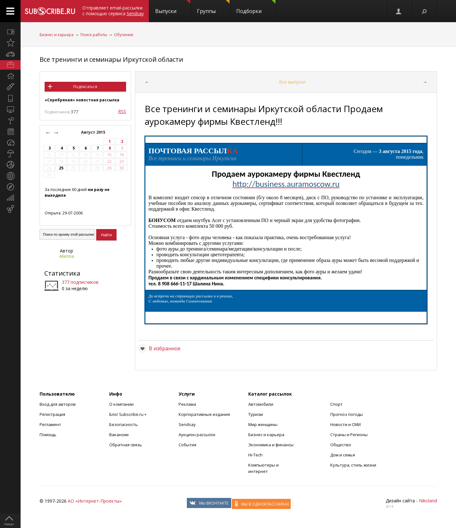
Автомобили (260, 404)
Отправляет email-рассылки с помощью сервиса (113, 10)
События (187, 445)
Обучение (123, 34)
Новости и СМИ (345, 424)
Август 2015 (93, 132)
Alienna (66, 256)
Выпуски (172, 7)
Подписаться (85, 86)
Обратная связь (125, 445)
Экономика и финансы (271, 445)
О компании (121, 404)
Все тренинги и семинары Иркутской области (111, 59)
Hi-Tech (255, 455)
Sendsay (187, 424)
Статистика (62, 273)
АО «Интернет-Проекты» (95, 501)
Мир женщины (262, 424)
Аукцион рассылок (197, 434)
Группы (213, 7)
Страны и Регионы (349, 434)
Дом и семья (342, 455)
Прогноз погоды (346, 414)
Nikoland (428, 501)
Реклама (187, 404)
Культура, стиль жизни (353, 465)
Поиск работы (93, 34)
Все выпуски (292, 82)
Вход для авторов (58, 404)
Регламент (50, 424)
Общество (340, 445)
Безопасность (123, 424)
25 (61, 168)
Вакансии (119, 434)
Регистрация (52, 414)
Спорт (336, 404)
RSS (122, 111)
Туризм (255, 414)
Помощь (48, 434)
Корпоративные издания (204, 414)
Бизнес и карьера (56, 34)
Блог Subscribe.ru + (128, 414)
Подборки (256, 7)
